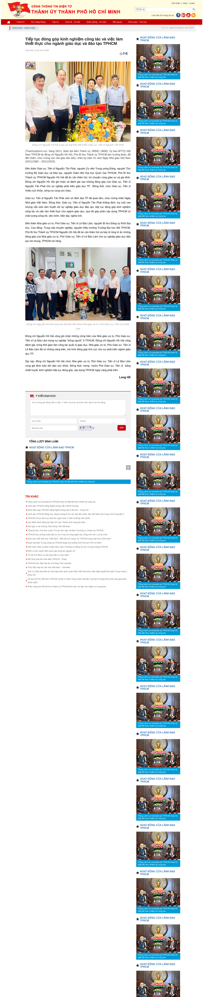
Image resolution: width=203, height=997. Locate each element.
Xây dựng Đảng (38, 22)
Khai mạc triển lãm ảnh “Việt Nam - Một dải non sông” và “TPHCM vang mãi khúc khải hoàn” (69, 538)
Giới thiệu (176, 3)
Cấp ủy (55, 22)
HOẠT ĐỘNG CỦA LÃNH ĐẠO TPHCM (51, 447)
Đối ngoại (117, 22)
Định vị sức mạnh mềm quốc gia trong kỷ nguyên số (51, 551)
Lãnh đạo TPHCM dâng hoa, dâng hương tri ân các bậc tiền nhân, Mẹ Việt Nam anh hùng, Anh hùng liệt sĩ (76, 514)
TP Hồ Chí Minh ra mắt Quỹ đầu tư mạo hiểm (48, 555)
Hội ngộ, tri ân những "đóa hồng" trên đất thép (49, 526)
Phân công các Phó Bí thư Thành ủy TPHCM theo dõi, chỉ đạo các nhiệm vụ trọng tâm (67, 586)
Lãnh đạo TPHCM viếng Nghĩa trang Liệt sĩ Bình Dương (53, 506)
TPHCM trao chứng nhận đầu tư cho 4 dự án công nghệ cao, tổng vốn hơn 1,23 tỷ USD (68, 534)
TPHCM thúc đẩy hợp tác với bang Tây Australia (49, 563)
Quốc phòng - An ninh (96, 22)
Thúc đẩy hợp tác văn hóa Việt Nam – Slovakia (49, 567)
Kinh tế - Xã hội (72, 22)
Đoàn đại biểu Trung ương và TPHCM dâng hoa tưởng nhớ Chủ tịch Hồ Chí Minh (65, 543)
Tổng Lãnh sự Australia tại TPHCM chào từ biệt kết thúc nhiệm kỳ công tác (61, 481)
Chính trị (21, 22)
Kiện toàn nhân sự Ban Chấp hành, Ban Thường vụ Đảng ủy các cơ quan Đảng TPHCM (68, 547)
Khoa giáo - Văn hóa (137, 22)
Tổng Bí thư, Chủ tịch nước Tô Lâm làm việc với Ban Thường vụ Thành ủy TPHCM (65, 530)
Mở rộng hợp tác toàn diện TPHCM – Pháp (47, 559)
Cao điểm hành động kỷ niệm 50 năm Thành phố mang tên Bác (56, 522)
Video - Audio (189, 3)
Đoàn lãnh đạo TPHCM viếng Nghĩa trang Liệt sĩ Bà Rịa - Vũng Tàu (58, 510)
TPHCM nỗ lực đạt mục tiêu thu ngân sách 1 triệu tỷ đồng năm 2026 (59, 518)
